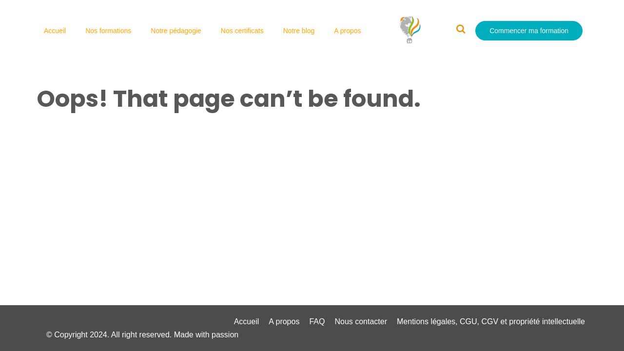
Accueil (55, 31)
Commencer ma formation (528, 31)
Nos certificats (242, 31)
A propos (347, 31)
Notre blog (299, 31)
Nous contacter (360, 321)
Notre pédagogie (176, 31)
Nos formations (108, 31)
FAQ (317, 321)
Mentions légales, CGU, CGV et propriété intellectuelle (491, 321)
